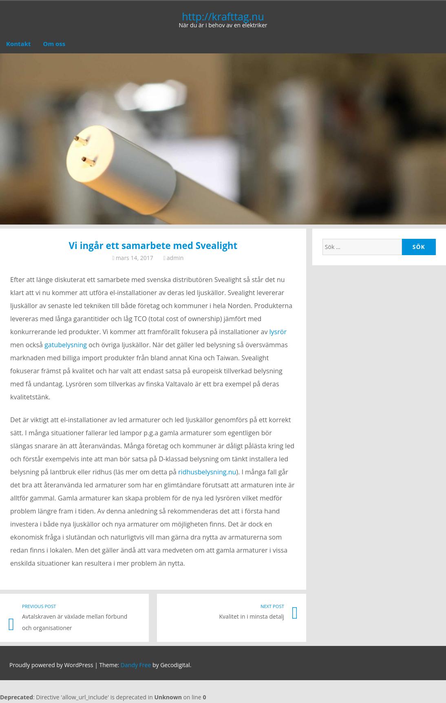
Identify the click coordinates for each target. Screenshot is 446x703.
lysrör (278, 331)
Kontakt (18, 44)
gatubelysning (65, 344)
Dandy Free (136, 665)
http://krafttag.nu (223, 16)
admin (175, 258)
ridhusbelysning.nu (207, 471)
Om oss (54, 44)
